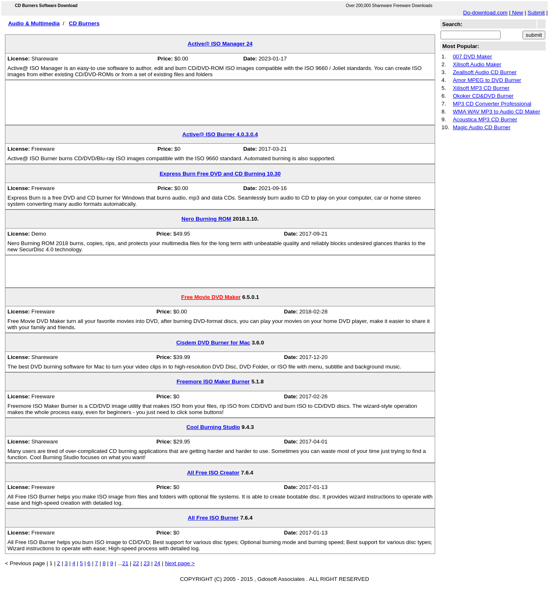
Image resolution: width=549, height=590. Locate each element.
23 (147, 563)
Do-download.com (485, 13)
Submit (535, 13)
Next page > (180, 563)
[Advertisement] (220, 105)
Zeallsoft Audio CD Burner (485, 72)
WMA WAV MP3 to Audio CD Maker (496, 111)
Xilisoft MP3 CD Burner (481, 88)
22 (136, 563)
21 (125, 563)
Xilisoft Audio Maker (477, 64)
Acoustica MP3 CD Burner (485, 119)
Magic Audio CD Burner (481, 127)
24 (157, 563)
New (516, 13)
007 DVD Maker (472, 56)
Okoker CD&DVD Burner (483, 96)
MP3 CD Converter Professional (492, 104)
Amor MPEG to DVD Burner (487, 80)
